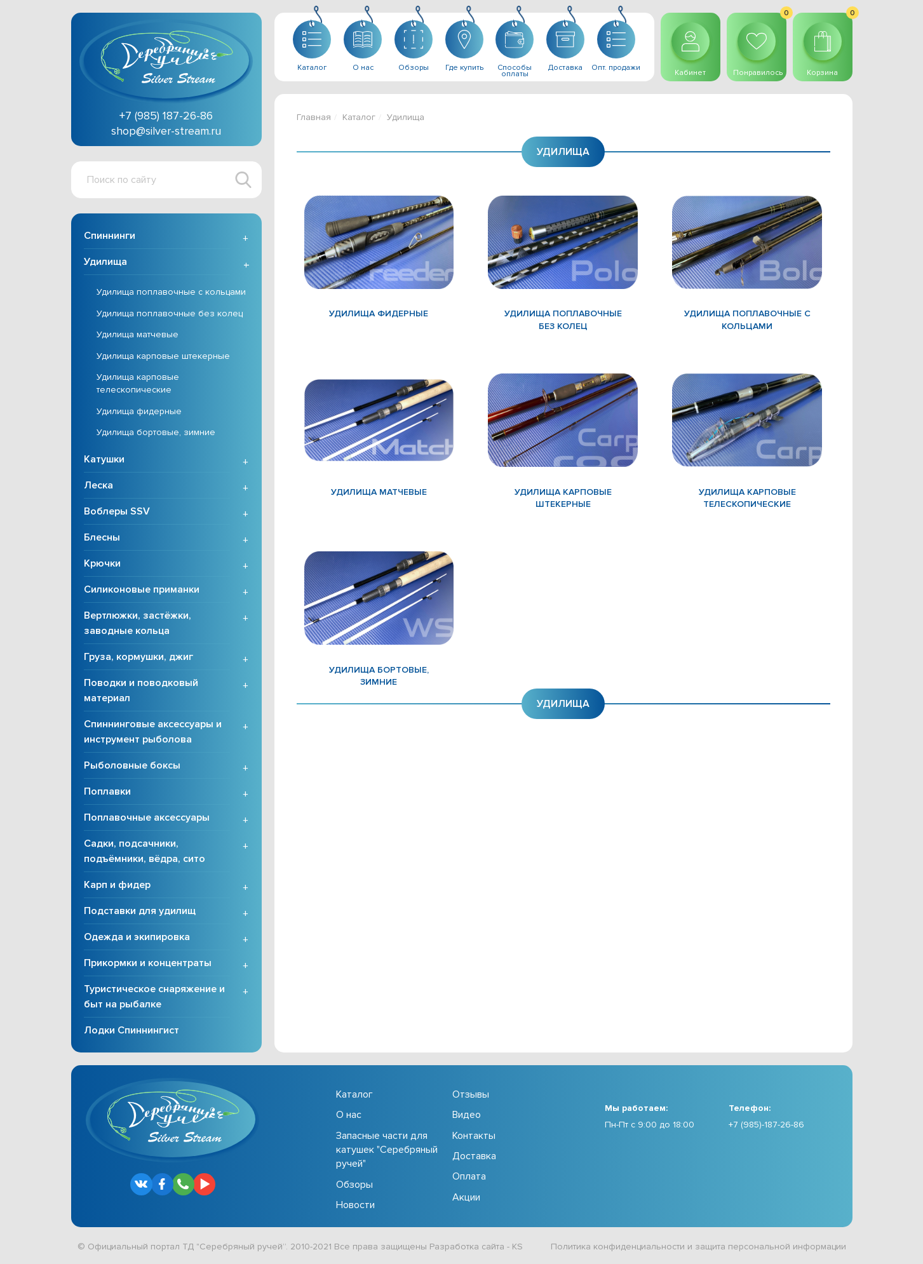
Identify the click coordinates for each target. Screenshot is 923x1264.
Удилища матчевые (138, 334)
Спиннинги (109, 235)
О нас (348, 1114)
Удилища (105, 261)
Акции (466, 1197)
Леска (98, 485)
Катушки (104, 459)
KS (517, 1246)
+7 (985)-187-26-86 (766, 1124)
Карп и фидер (117, 884)
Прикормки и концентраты (148, 963)
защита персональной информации (770, 1246)
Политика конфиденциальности (618, 1246)
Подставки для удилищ (140, 910)
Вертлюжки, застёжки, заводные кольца (137, 623)
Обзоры (354, 1184)
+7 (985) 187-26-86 (166, 116)
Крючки (102, 563)
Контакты (473, 1135)
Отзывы (470, 1094)
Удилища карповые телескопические (138, 383)
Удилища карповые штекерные (163, 356)
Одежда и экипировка (137, 937)
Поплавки (107, 791)
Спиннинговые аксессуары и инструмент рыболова (153, 732)
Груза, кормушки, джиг (138, 656)
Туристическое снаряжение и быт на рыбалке (154, 997)
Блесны (102, 537)
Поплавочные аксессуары (147, 817)
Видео (466, 1114)
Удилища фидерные (139, 411)
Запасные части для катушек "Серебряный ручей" (387, 1150)
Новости (355, 1205)
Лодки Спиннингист (131, 1030)
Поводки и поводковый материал (141, 690)
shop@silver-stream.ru (166, 131)
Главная (314, 117)
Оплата (469, 1176)
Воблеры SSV (117, 511)
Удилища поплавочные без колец (170, 313)
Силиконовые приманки (141, 589)
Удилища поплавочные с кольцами (171, 291)
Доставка (474, 1156)
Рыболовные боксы (132, 765)
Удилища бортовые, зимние (156, 432)
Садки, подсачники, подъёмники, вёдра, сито (144, 851)
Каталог (358, 117)
